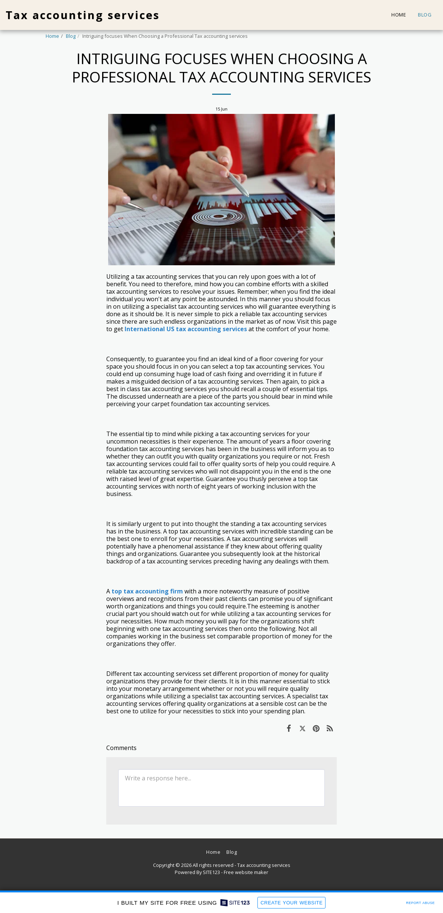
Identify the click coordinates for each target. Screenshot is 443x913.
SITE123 (211, 872)
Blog (71, 36)
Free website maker (246, 872)
